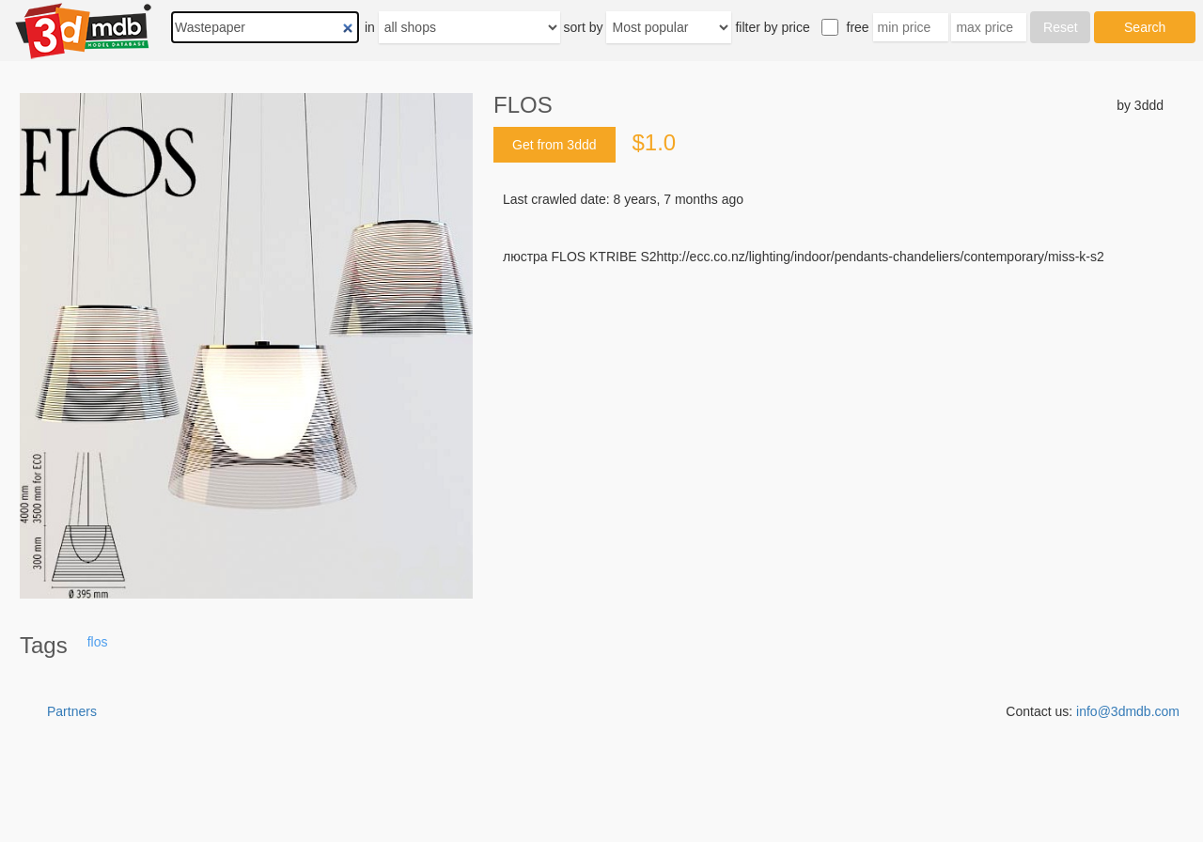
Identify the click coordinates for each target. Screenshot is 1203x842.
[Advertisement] (828, 408)
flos (97, 641)
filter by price (772, 27)
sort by (583, 27)
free (858, 27)
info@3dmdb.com (1128, 711)
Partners (72, 711)
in (370, 27)
